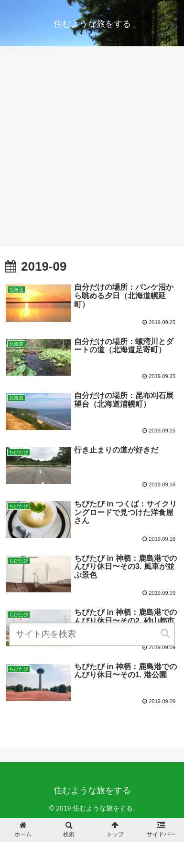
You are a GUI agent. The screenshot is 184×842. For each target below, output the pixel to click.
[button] (166, 633)
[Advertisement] (92, 150)
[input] (92, 634)
